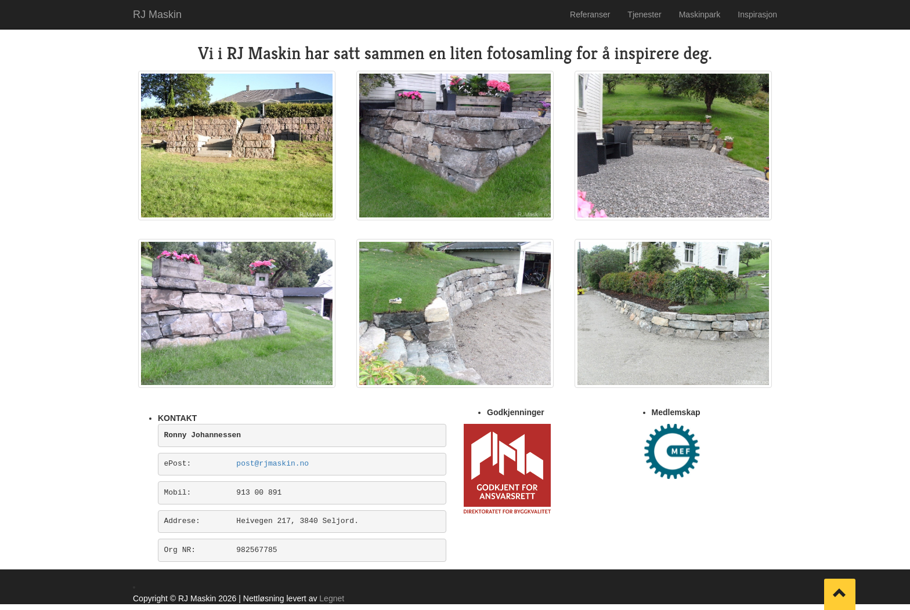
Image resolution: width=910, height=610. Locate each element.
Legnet (331, 598)
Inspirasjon (757, 14)
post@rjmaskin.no (272, 463)
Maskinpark (700, 14)
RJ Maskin (157, 14)
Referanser (590, 14)
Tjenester (644, 14)
